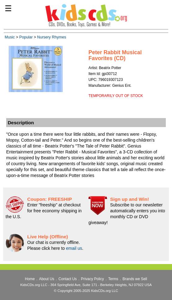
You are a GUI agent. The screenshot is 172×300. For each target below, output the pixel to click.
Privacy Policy (92, 279)
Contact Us (67, 279)
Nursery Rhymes (51, 37)
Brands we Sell (135, 279)
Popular (25, 37)
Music (10, 37)
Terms (113, 279)
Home (30, 279)
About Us (46, 279)
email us (74, 248)
